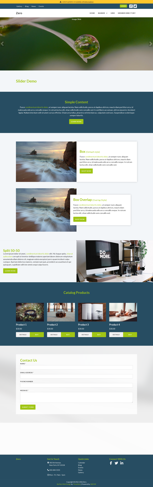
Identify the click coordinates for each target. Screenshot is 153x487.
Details (23, 335)
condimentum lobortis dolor (36, 107)
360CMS (93, 484)
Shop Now (86, 171)
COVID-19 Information (85, 2)
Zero (19, 13)
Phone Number (26, 381)
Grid (113, 13)
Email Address (27, 372)
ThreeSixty (77, 484)
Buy (36, 335)
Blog (27, 6)
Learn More (76, 121)
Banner (101, 13)
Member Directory (126, 13)
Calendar (81, 463)
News (33, 6)
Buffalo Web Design (64, 484)
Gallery (19, 6)
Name (23, 364)
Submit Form (28, 407)
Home (92, 13)
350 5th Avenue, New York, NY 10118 (57, 464)
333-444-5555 (54, 470)
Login (123, 6)
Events (41, 6)
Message (24, 390)
